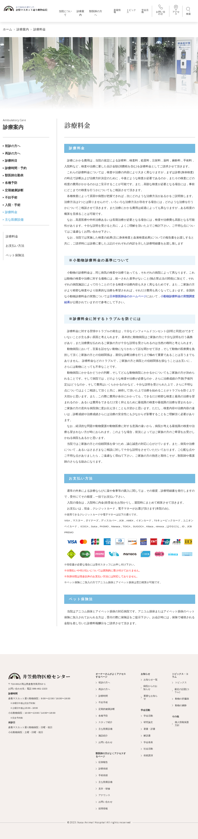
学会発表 (147, 742)
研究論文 (147, 722)
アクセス (176, 10)
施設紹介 (102, 735)
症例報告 (102, 762)
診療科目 (10, 160)
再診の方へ (11, 153)
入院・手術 (11, 205)
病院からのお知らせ (149, 687)
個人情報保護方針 (180, 723)
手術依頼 (102, 775)
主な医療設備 (13, 219)
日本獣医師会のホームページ (128, 296)
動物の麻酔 (179, 705)
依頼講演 (147, 755)
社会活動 (147, 748)
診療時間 (102, 696)
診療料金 (10, 212)
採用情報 (102, 808)
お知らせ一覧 (149, 679)
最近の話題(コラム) (180, 690)
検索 (188, 10)
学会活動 (145, 11)
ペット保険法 (15, 255)
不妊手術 (10, 197)
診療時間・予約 (15, 168)
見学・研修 (103, 788)
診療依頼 (102, 768)
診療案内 (26, 124)
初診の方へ (11, 145)
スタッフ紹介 (104, 722)
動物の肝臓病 (180, 698)
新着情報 (117, 11)
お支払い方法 (15, 245)
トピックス (131, 11)
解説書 (146, 735)
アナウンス (103, 795)
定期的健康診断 (105, 709)
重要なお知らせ (149, 697)
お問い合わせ (160, 10)
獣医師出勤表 (13, 175)
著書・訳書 (148, 729)
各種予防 (10, 182)
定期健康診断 (13, 190)
